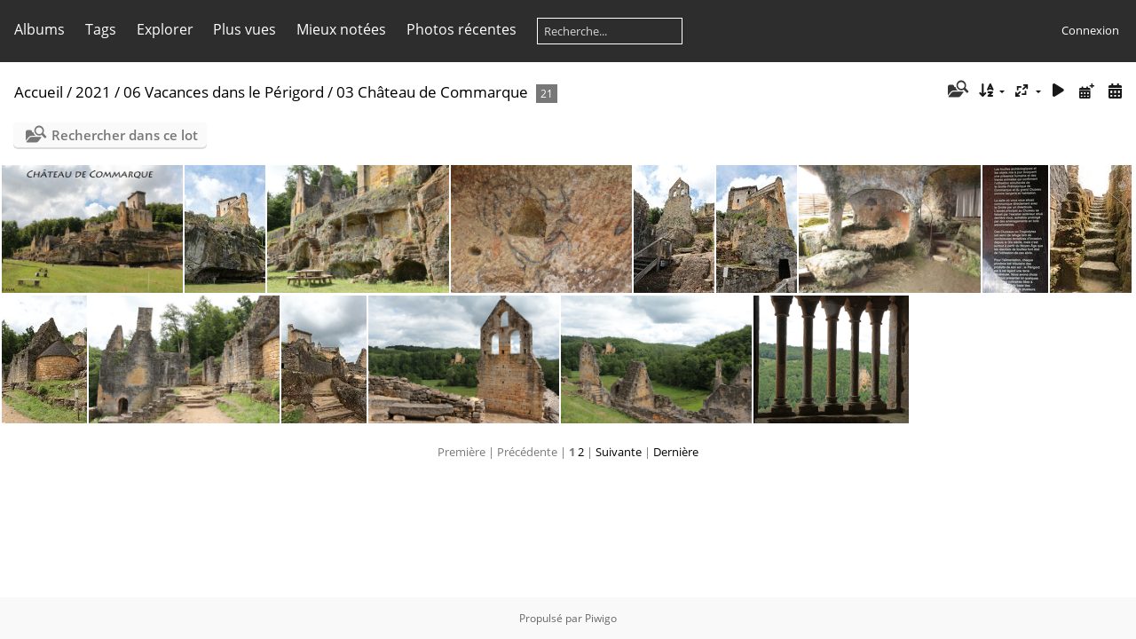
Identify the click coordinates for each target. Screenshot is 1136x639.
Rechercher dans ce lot (124, 135)
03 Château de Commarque (432, 92)
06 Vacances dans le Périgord (223, 92)
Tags (100, 29)
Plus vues (244, 29)
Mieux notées (341, 29)
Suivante (619, 452)
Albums (39, 29)
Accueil (38, 92)
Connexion (1090, 30)
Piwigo (601, 618)
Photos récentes (461, 29)
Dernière (675, 452)
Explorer (165, 29)
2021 (93, 92)
